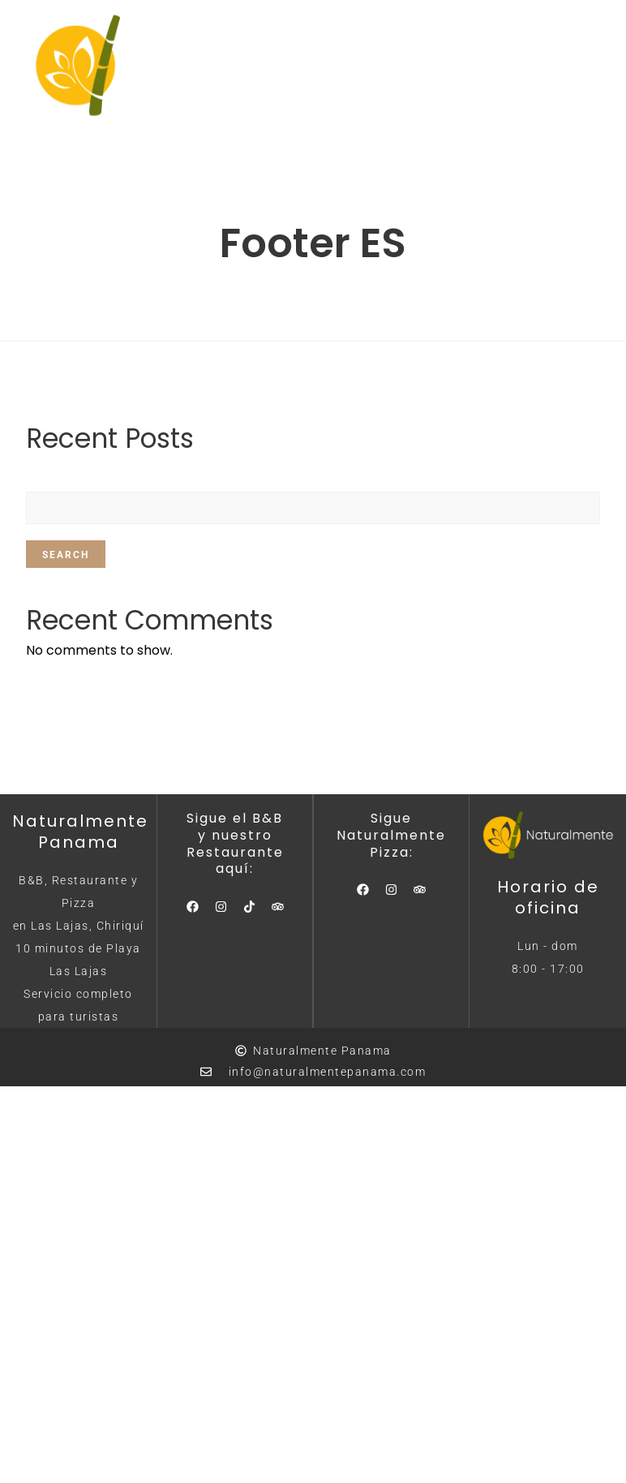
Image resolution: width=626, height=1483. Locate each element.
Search (65, 555)
